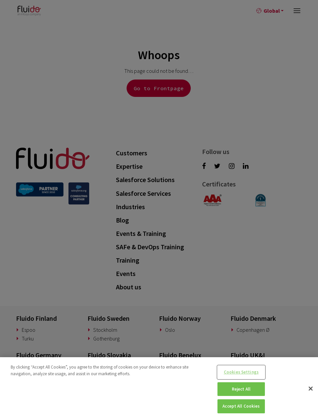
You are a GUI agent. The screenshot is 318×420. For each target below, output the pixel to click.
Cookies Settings (241, 372)
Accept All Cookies (241, 406)
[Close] (310, 388)
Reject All (241, 389)
